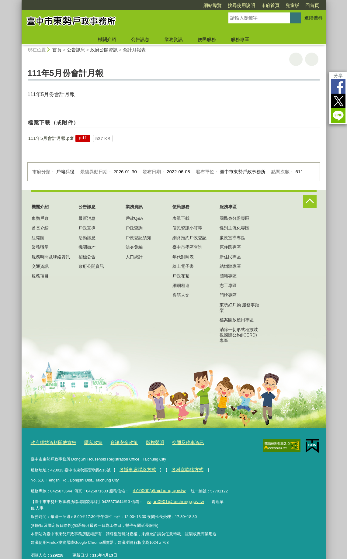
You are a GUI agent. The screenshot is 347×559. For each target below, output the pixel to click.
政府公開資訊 (104, 49)
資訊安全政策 (114, 442)
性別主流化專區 (234, 228)
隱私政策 (86, 442)
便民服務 (207, 39)
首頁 (56, 49)
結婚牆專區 (230, 266)
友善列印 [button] (296, 59)
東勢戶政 (40, 218)
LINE (338, 115)
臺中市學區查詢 (187, 247)
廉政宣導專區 (232, 237)
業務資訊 (174, 39)
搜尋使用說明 (241, 5)
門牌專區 (228, 295)
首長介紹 (40, 228)
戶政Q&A (134, 218)
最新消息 (86, 218)
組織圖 (38, 237)
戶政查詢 (134, 228)
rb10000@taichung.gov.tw (155, 487)
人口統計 (134, 256)
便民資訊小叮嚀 (187, 228)
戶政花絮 (180, 276)
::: (19, 2)
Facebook (338, 86)
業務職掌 (40, 247)
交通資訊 (40, 266)
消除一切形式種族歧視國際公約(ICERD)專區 (239, 335)
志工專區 (228, 285)
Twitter (338, 101)
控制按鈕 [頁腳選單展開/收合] (310, 201)
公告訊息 (140, 39)
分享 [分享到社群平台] (338, 75)
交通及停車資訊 (171, 442)
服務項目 (40, 276)
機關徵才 (86, 247)
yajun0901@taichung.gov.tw (170, 497)
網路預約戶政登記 (189, 237)
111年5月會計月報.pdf (50, 138)
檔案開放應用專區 (237, 319)
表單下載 (180, 218)
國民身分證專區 (234, 218)
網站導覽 (212, 5)
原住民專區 (230, 247)
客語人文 (180, 295)
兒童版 (292, 5)
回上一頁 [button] (311, 59)
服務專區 (240, 39)
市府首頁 (270, 5)
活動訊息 (86, 237)
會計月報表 (134, 49)
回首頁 (312, 5)
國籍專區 (228, 276)
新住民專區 (230, 256)
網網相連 (180, 285)
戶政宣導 (86, 228)
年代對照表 (183, 256)
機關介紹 (107, 39)
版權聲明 (142, 442)
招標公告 (86, 256)
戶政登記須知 (138, 237)
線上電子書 (183, 266)
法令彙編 (134, 247)
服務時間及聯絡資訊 (51, 256)
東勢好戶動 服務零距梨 (239, 307)
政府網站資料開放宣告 (50, 442)
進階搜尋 (313, 17)
